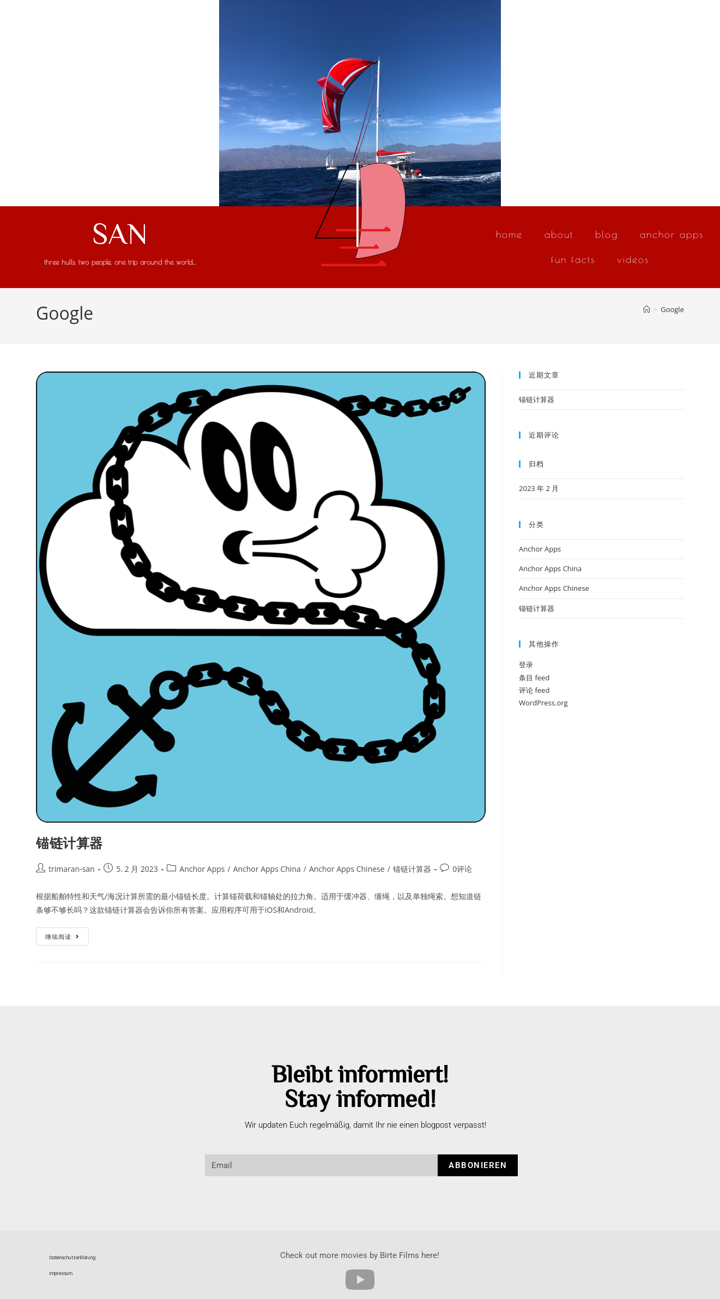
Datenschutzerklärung (72, 1258)
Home (509, 234)
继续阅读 (62, 934)
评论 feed (534, 690)
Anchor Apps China (267, 869)
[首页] (646, 309)
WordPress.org (543, 703)
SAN (120, 233)
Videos (633, 259)
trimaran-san (72, 869)
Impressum (61, 1274)
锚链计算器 (69, 843)
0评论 (462, 869)
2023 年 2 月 (539, 488)
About (558, 234)
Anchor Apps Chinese (347, 869)
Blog (606, 234)
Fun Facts (573, 259)
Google (672, 309)
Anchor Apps (672, 234)
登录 (526, 664)
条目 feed (534, 678)
